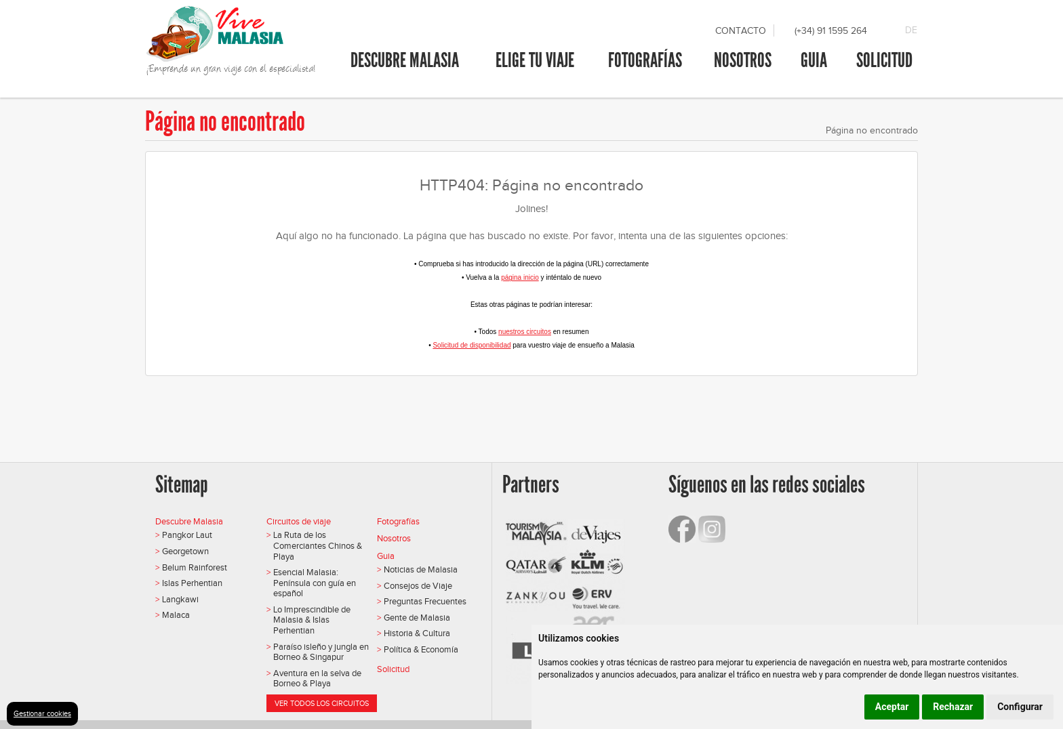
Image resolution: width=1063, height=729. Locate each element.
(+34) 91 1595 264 (831, 31)
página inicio (520, 277)
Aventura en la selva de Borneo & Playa (317, 678)
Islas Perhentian (192, 583)
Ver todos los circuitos (322, 703)
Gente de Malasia (417, 617)
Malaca (176, 615)
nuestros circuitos (524, 331)
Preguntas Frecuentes (425, 601)
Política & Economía (421, 649)
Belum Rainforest (194, 567)
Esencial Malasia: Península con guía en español (314, 582)
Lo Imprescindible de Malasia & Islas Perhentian (311, 620)
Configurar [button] (1020, 706)
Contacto (740, 31)
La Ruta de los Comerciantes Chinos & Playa (317, 545)
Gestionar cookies (42, 713)
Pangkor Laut (187, 535)
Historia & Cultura (417, 633)
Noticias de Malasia (421, 569)
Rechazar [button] (953, 706)
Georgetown (185, 551)
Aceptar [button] (892, 706)
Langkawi (180, 599)
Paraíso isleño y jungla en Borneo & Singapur (321, 652)
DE (911, 30)
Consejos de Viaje (418, 586)
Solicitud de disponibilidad (471, 345)
